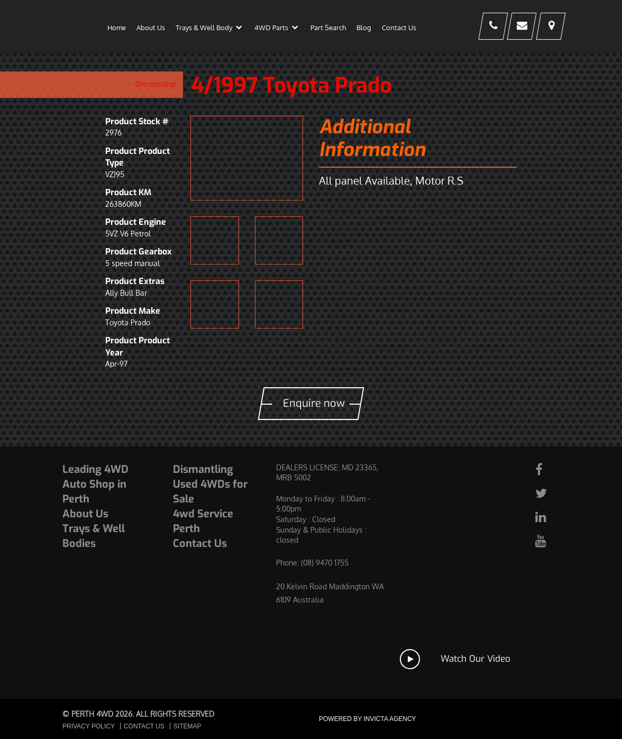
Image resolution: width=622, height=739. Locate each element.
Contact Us (200, 543)
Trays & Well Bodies (93, 536)
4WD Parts (271, 27)
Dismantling (155, 84)
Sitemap (187, 726)
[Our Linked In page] (546, 516)
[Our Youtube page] (546, 540)
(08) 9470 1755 (325, 562)
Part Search (328, 27)
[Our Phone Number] (484, 27)
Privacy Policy (88, 726)
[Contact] (516, 27)
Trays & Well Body (204, 27)
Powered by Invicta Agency (367, 719)
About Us (150, 27)
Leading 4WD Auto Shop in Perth (95, 484)
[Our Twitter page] (546, 492)
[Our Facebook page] (546, 469)
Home (116, 27)
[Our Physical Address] (548, 27)
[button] (238, 29)
